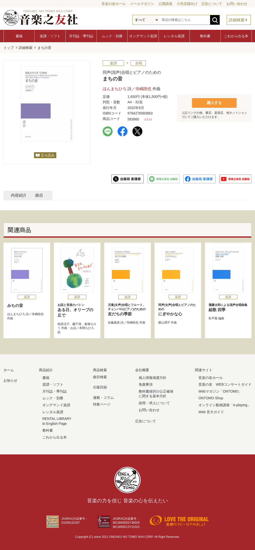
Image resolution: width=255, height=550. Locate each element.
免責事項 (146, 384)
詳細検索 (237, 20)
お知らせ (10, 380)
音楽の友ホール (113, 4)
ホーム (8, 369)
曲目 (81, 194)
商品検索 (100, 369)
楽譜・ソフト (50, 36)
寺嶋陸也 (143, 88)
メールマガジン (142, 4)
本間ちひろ (86, 327)
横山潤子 (164, 322)
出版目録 (100, 386)
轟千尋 (76, 323)
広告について (211, 4)
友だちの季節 (127, 308)
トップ (8, 47)
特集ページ (101, 403)
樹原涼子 (63, 323)
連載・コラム (103, 397)
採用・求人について (154, 402)
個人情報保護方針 (152, 377)
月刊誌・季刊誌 (81, 36)
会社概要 (142, 369)
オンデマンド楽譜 (143, 36)
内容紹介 (27, 194)
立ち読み (48, 154)
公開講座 (165, 4)
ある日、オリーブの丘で (77, 309)
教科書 (205, 36)
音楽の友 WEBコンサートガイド (225, 384)
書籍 (19, 36)
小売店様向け (187, 4)
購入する (214, 102)
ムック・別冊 (112, 36)
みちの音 (15, 305)
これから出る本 (236, 36)
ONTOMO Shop (210, 397)
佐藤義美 (114, 322)
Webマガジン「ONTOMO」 (220, 391)
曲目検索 (100, 376)
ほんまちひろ (115, 88)
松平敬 (213, 317)
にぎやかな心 (177, 308)
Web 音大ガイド (211, 411)
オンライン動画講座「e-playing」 (224, 404)
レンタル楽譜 (174, 36)
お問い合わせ (236, 4)
